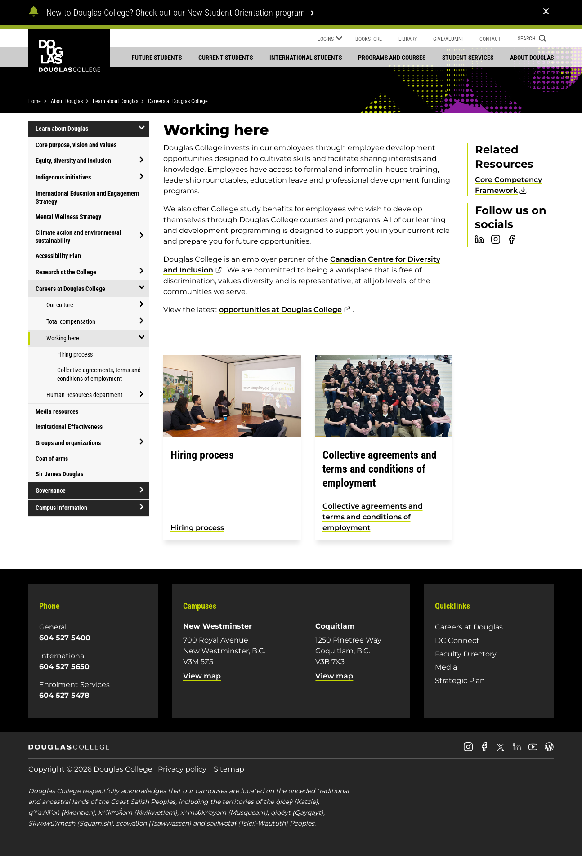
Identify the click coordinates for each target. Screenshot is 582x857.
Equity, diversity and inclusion (73, 161)
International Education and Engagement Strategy (87, 198)
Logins (330, 39)
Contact (490, 39)
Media (446, 668)
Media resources (57, 412)
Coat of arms (52, 459)
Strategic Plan (460, 681)
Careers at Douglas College (178, 102)
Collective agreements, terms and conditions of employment (99, 375)
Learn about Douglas (115, 102)
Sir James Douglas (59, 474)
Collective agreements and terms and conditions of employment (372, 518)
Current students (225, 57)
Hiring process (75, 355)
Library (407, 39)
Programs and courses (391, 57)
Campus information (61, 508)
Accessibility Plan (58, 256)
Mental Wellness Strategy (68, 217)
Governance (51, 491)
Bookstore (368, 39)
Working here (62, 339)
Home (34, 102)
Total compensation (70, 322)
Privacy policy (182, 770)
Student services (467, 57)
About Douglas (532, 57)
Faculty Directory (466, 654)
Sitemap (229, 770)
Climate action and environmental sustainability (78, 237)
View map (202, 677)
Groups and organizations (68, 443)
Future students (157, 57)
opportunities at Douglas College (280, 310)
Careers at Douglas (469, 628)
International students (305, 57)
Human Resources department (84, 395)
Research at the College (66, 272)
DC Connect (457, 641)
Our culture (59, 305)
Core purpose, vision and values (76, 145)
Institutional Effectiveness (69, 427)
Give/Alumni (448, 39)
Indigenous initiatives (63, 178)
